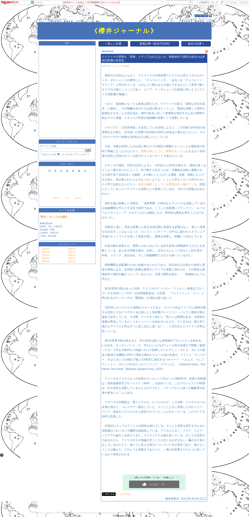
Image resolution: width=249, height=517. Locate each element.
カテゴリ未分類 (121, 66)
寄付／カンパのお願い (54, 216)
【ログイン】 (205, 19)
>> (207, 2)
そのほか (39, 2)
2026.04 (45, 258)
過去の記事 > (196, 43)
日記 (49, 19)
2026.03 (45, 261)
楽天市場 (243, 2)
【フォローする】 (188, 19)
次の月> (78, 198)
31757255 (201, 15)
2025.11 (72, 258)
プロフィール (60, 19)
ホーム (41, 19)
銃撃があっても (176, 151)
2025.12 (72, 255)
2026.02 (72, 249)
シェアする (124, 494)
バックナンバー (67, 244)
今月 (67, 198)
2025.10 (72, 261)
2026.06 (45, 252)
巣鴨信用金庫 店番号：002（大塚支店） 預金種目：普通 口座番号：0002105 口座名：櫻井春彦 (52, 229)
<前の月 (55, 198)
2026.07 (45, 249)
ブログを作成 (230, 2)
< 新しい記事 (113, 43)
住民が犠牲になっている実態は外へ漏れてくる (167, 184)
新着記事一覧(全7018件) (154, 43)
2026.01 (72, 252)
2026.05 (45, 255)
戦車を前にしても (152, 151)
